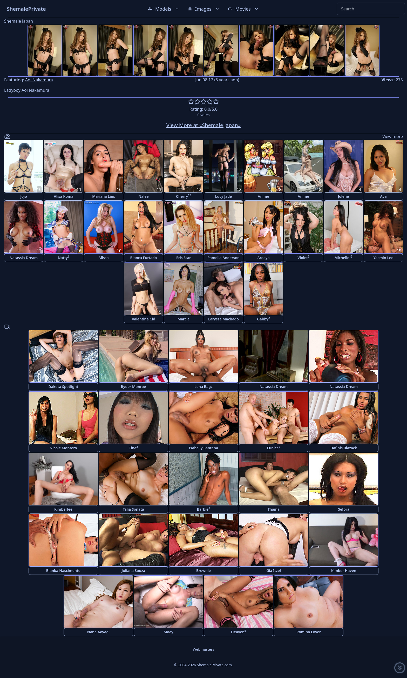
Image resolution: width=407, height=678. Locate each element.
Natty (63, 257)
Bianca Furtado (143, 257)
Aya (383, 196)
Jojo (23, 196)
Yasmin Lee (384, 257)
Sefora (343, 509)
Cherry (183, 196)
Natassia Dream (24, 257)
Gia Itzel (273, 570)
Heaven (238, 631)
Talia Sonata (133, 509)
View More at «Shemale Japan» (203, 125)
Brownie (203, 570)
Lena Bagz (203, 386)
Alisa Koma (63, 196)
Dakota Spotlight (63, 386)
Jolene (343, 196)
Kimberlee (63, 509)
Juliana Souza (133, 570)
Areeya (263, 257)
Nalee (143, 196)
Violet (303, 257)
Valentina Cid (143, 319)
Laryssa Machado (223, 319)
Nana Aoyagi (98, 631)
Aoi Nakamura (39, 80)
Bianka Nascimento (63, 570)
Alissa (103, 257)
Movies (243, 9)
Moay (168, 631)
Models (164, 9)
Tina (133, 447)
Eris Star (183, 257)
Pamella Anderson (223, 257)
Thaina (274, 509)
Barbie (203, 509)
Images (204, 9)
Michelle (343, 257)
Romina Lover (308, 631)
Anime (263, 196)
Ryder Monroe (133, 386)
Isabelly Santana (203, 447)
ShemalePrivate (26, 8)
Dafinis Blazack (343, 447)
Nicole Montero (63, 447)
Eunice (273, 447)
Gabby (263, 318)
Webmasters (203, 649)
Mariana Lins (103, 196)
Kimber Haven (343, 570)
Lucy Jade (223, 196)
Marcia (183, 319)
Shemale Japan (18, 21)
